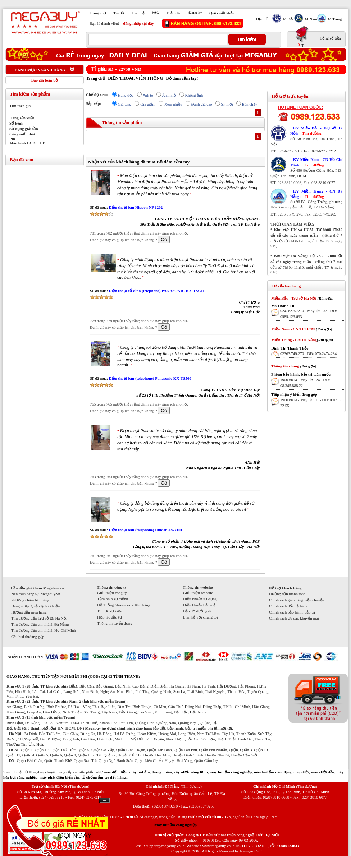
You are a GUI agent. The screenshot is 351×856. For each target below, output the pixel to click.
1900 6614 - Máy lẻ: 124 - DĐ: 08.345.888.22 (305, 383)
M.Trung (334, 19)
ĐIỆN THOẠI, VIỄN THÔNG (135, 78)
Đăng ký (195, 12)
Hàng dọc (126, 95)
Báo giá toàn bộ (44, 80)
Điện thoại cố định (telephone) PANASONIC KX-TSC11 (156, 290)
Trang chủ (98, 13)
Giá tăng (125, 104)
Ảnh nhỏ (169, 95)
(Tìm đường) (78, 786)
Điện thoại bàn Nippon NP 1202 (136, 207)
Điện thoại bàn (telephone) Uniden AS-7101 (145, 530)
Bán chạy (249, 104)
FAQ (155, 12)
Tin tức (119, 13)
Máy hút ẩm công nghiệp (175, 825)
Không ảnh (194, 95)
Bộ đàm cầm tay (181, 78)
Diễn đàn (174, 13)
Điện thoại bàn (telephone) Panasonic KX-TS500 (150, 378)
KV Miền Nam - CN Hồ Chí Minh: (316, 162)
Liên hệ (138, 13)
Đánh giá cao (201, 104)
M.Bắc (287, 19)
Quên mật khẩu (221, 13)
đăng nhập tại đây (138, 23)
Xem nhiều (173, 104)
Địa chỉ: (262, 19)
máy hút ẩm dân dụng (273, 772)
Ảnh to (148, 95)
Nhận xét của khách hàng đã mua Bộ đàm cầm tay (139, 162)
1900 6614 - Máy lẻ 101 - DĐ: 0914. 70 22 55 (312, 403)
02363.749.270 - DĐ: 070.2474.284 (308, 353)
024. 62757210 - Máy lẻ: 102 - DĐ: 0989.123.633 (308, 314)
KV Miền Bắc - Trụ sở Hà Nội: (316, 130)
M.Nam (310, 19)
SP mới (227, 104)
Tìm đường (311, 133)
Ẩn (104, 800)
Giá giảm (147, 104)
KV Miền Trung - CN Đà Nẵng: (316, 194)
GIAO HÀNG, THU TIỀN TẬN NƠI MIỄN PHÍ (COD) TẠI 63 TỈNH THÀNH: (73, 676)
